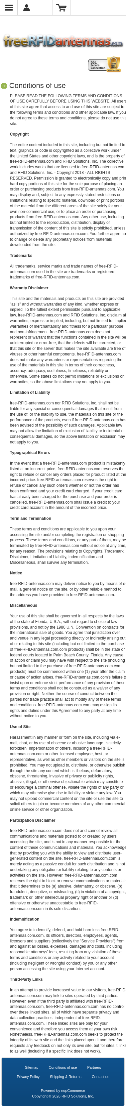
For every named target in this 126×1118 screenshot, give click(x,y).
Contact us (100, 1077)
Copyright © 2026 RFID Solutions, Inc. (63, 1096)
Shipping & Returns (65, 1077)
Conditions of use (63, 1067)
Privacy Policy (28, 1077)
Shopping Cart (61, 7)
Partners (94, 1067)
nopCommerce (73, 1091)
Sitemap (31, 1067)
